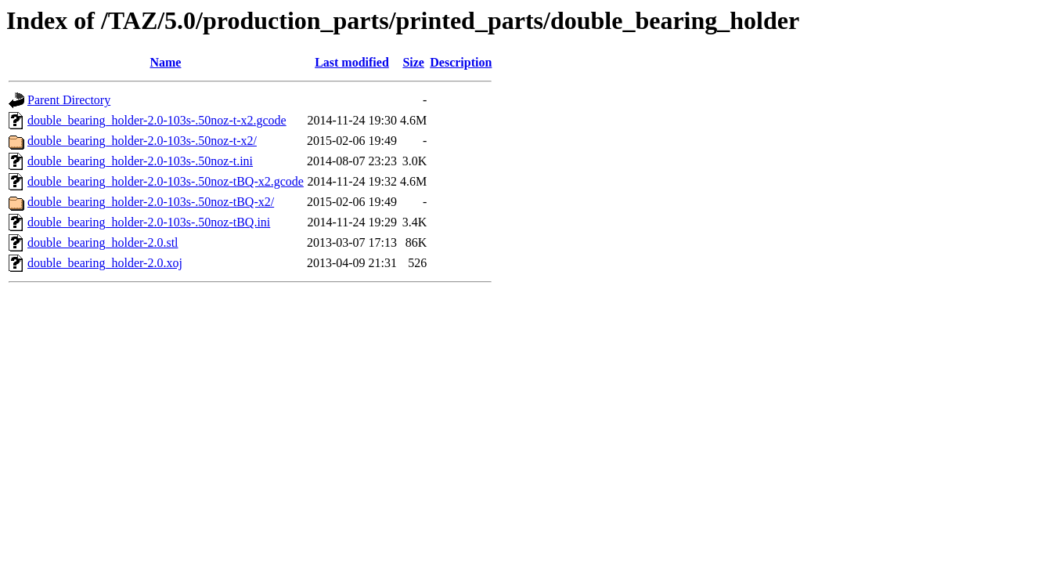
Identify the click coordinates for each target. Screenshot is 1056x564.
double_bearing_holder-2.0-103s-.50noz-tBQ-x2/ (150, 201)
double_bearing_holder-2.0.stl (102, 242)
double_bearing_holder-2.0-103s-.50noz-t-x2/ (142, 140)
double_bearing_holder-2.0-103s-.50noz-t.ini (140, 161)
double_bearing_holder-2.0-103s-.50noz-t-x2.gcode (157, 120)
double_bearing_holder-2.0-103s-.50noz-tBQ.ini (148, 222)
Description (461, 62)
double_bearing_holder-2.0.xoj (104, 262)
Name (165, 62)
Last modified (352, 62)
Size (413, 62)
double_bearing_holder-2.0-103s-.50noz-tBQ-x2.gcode (165, 181)
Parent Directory (68, 100)
